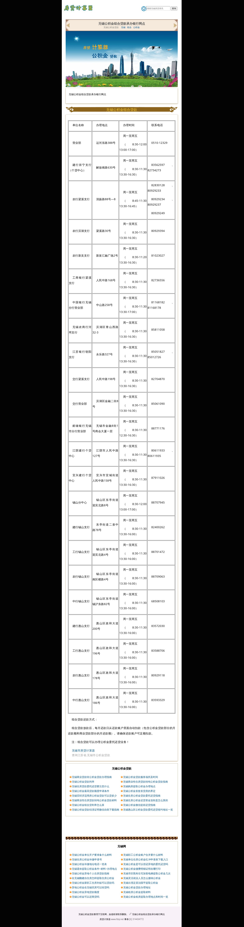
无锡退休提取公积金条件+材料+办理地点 (94, 868)
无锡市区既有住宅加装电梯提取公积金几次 (147, 873)
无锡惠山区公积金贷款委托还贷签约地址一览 (148, 809)
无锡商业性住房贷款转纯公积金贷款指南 (145, 781)
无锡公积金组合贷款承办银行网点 (148, 914)
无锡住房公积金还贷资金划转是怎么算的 (145, 800)
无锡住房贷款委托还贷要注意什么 (90, 786)
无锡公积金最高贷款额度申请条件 (90, 791)
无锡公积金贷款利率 (83, 781)
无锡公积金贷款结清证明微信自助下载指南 (95, 809)
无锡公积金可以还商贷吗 (85, 896)
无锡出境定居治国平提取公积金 (140, 882)
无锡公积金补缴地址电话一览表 (89, 864)
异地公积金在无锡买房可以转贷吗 (90, 887)
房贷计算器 (105, 919)
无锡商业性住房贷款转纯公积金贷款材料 (94, 800)
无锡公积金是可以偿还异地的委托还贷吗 (145, 864)
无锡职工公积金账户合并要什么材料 (143, 854)
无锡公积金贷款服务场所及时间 (140, 777)
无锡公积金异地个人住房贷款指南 (90, 873)
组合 (129, 27)
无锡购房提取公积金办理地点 (139, 786)
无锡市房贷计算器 (83, 750)
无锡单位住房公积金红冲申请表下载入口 (145, 859)
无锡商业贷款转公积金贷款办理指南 (92, 777)
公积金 (136, 27)
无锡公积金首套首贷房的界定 (139, 791)
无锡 (123, 27)
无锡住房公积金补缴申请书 (87, 859)
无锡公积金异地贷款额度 (85, 892)
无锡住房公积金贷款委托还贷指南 (141, 795)
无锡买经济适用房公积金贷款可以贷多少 (94, 795)
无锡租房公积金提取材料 (137, 892)
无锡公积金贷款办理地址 (137, 887)
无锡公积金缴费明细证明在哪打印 (142, 868)
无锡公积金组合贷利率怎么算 (88, 805)
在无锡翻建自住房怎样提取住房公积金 (93, 878)
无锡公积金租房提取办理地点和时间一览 (145, 896)
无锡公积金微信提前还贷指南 (139, 805)
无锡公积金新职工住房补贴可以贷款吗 (93, 882)
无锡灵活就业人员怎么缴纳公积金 (142, 878)
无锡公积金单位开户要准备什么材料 (92, 854)
